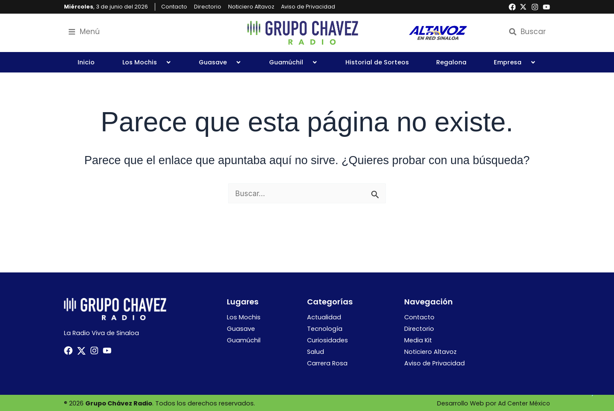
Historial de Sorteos (377, 62)
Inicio (86, 62)
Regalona (451, 62)
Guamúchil (293, 62)
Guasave (220, 62)
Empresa (515, 62)
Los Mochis (146, 62)
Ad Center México (523, 402)
